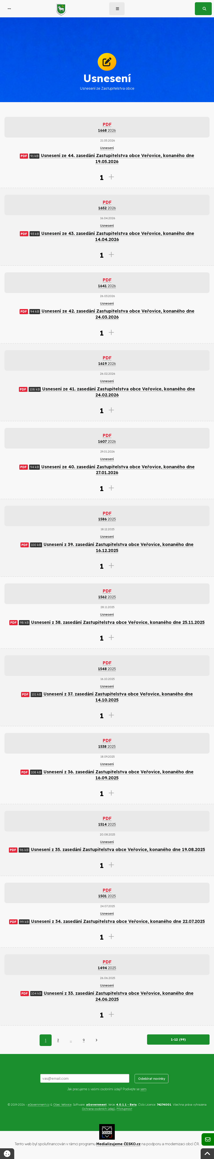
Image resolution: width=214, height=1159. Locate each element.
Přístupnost (124, 1108)
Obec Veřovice (62, 1104)
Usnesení (107, 148)
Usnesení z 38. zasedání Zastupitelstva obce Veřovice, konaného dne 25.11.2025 (107, 622)
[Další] (96, 1040)
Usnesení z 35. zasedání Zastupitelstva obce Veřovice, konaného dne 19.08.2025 (107, 849)
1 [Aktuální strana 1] (45, 1040)
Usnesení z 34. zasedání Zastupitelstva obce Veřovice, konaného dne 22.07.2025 (107, 921)
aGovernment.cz (38, 1104)
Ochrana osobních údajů (98, 1108)
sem (143, 1089)
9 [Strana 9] (84, 1040)
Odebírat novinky (151, 1079)
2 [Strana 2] (58, 1040)
